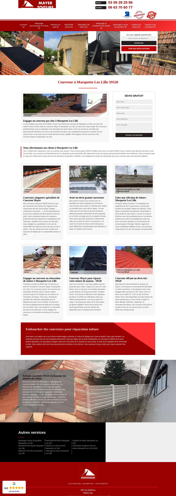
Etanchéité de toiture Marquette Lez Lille (57, 432)
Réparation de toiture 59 (83, 16)
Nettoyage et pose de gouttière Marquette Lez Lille (30, 432)
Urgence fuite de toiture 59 (150, 16)
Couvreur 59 (23, 16)
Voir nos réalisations (139, 39)
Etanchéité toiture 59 (69, 16)
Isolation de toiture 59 (136, 16)
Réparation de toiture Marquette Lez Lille (30, 442)
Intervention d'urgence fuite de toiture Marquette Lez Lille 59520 (85, 437)
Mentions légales (105, 492)
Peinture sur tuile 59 (56, 16)
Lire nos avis (14, 491)
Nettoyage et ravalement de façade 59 (101, 16)
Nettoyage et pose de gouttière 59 (120, 16)
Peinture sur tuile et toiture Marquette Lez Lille (55, 437)
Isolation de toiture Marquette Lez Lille (85, 432)
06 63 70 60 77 (86, 7)
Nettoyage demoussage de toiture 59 (39, 16)
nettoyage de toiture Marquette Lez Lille (57, 442)
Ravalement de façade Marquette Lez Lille (31, 437)
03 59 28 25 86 (86, 2)
